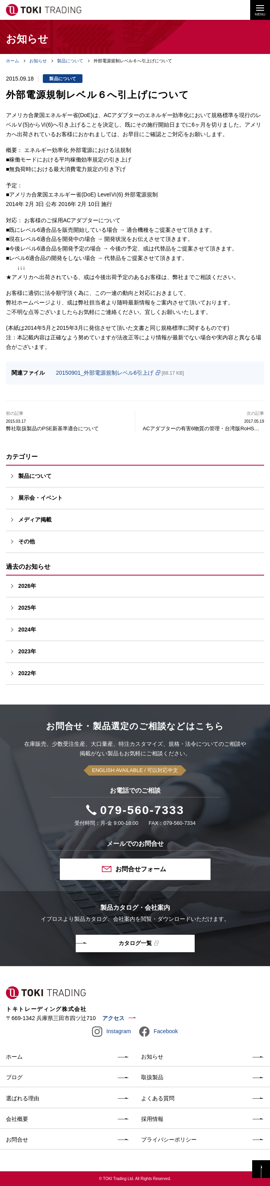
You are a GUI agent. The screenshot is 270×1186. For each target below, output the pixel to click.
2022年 (27, 673)
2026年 (27, 586)
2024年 (27, 629)
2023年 (27, 651)
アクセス (113, 1018)
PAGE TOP (261, 1169)
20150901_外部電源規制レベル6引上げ (104, 373)
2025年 (27, 608)
